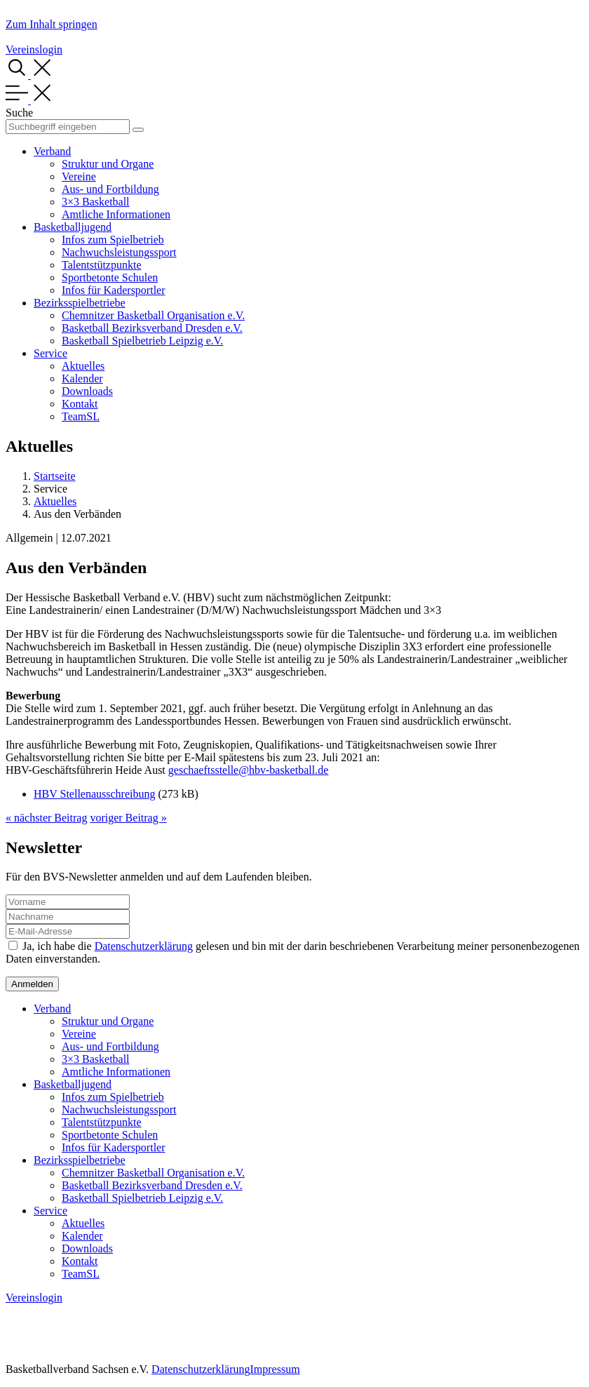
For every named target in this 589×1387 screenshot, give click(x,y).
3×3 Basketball (96, 202)
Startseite (55, 476)
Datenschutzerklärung (144, 946)
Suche (19, 113)
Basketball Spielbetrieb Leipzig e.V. (142, 341)
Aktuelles (83, 366)
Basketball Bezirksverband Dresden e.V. (152, 328)
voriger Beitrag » (128, 818)
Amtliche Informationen (116, 214)
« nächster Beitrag (46, 818)
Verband (52, 151)
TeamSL (81, 416)
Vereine (79, 176)
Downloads (87, 391)
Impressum (274, 1369)
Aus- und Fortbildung (110, 189)
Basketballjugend (72, 227)
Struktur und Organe (108, 164)
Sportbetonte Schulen (110, 277)
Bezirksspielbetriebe (80, 303)
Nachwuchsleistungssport (119, 252)
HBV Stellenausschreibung (94, 794)
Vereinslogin (34, 49)
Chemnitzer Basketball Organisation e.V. (153, 315)
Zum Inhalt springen (51, 24)
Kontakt (80, 404)
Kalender (82, 378)
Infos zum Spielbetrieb (113, 240)
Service (50, 353)
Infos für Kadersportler (113, 290)
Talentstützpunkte (102, 265)
